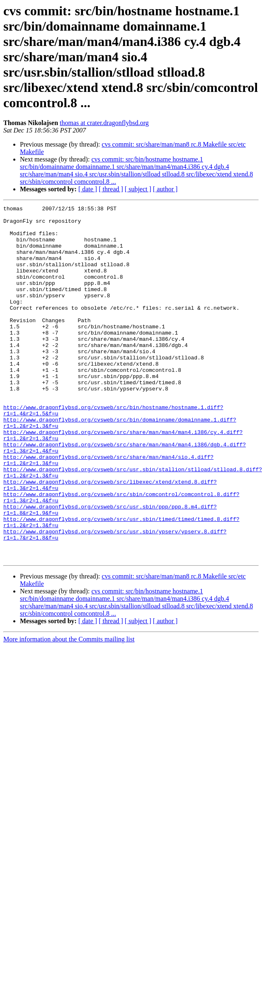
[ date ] (87, 189)
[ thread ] (111, 189)
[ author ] (165, 189)
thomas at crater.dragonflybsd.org (104, 122)
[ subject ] (138, 189)
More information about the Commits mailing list (68, 709)
